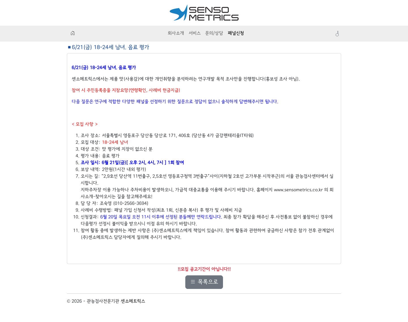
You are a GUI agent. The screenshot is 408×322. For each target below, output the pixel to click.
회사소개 (176, 33)
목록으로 (204, 282)
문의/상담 (214, 33)
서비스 (195, 33)
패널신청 (236, 33)
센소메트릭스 (133, 301)
